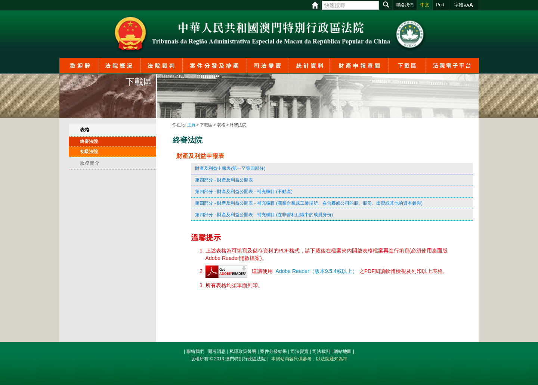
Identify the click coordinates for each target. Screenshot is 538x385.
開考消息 (217, 351)
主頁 (191, 124)
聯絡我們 (195, 351)
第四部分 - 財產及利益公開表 (224, 180)
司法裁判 (321, 351)
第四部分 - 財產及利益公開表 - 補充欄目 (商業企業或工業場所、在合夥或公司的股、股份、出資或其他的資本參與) (309, 203)
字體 (458, 4)
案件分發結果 (273, 351)
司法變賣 (300, 351)
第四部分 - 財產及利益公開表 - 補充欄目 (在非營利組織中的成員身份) (264, 214)
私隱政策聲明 (242, 351)
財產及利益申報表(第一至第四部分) (230, 168)
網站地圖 (343, 351)
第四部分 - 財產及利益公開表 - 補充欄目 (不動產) (244, 191)
